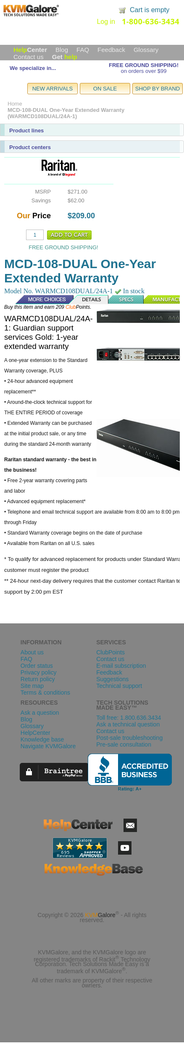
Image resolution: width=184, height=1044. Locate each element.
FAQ (82, 49)
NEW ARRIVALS (52, 88)
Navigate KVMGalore (48, 746)
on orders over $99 (143, 71)
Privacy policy (39, 672)
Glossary (146, 49)
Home (15, 104)
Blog (61, 49)
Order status (37, 665)
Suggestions (112, 679)
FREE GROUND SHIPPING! (144, 65)
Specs (126, 299)
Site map (32, 685)
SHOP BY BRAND (157, 88)
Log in (106, 21)
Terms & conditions (45, 692)
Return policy (38, 679)
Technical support (119, 685)
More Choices (40, 299)
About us (32, 652)
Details (89, 299)
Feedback (111, 49)
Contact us (28, 56)
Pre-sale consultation (123, 744)
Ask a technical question (128, 724)
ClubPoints (110, 652)
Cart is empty (149, 9)
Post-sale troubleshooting (129, 737)
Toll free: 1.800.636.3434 (128, 717)
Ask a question (40, 712)
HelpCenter (35, 732)
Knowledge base (42, 739)
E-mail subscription (121, 665)
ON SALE (105, 88)
